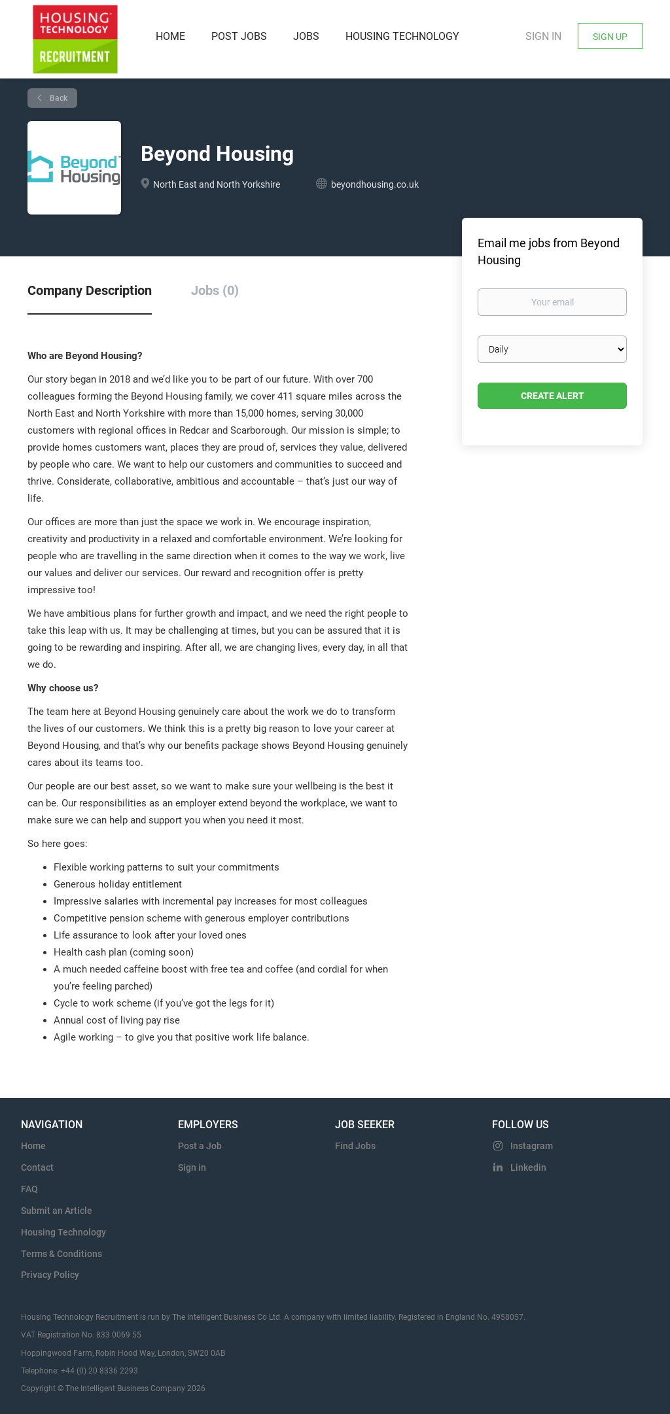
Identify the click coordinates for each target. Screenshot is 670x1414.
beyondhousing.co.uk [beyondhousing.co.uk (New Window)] (375, 184)
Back (57, 98)
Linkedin (528, 1167)
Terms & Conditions (61, 1254)
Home (33, 1146)
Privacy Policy (50, 1274)
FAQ (29, 1189)
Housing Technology (63, 1232)
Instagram (531, 1146)
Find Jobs (355, 1146)
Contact (37, 1167)
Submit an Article (56, 1210)
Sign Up (610, 36)
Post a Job (200, 1146)
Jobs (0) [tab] (215, 290)
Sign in (543, 36)
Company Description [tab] (89, 290)
